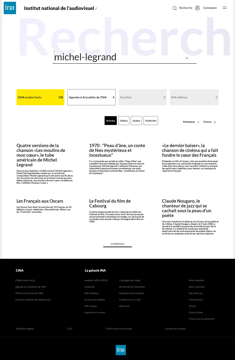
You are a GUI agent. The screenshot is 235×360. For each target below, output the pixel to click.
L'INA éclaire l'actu (25, 280)
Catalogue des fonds (130, 280)
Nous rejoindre (196, 280)
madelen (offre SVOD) (96, 280)
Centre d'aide (196, 312)
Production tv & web (130, 299)
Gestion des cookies (175, 328)
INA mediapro (91, 293)
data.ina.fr (124, 305)
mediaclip (89, 286)
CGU (69, 328)
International (196, 299)
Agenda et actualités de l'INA (30, 286)
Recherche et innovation (132, 286)
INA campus (90, 305)
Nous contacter (197, 286)
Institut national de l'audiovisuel (61, 8)
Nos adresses (196, 293)
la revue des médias (94, 299)
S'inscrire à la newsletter (202, 318)
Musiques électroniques (131, 293)
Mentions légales (25, 328)
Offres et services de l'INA (29, 293)
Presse (192, 305)
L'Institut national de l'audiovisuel (33, 299)
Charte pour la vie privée (119, 328)
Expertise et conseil (94, 312)
